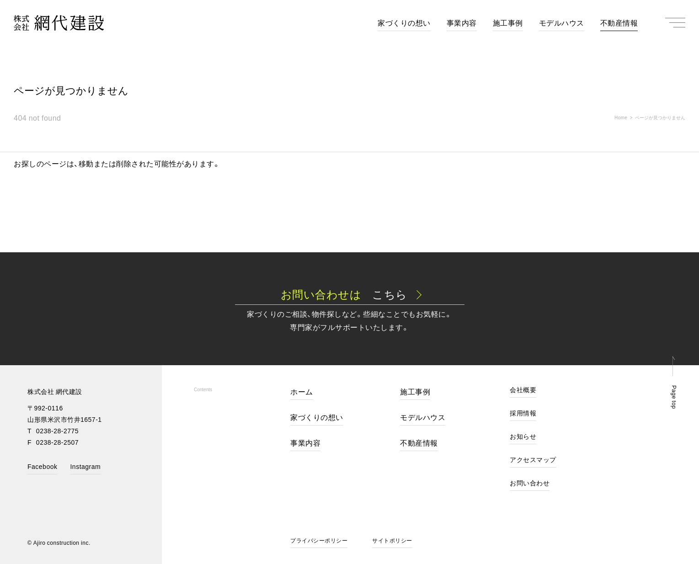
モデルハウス (422, 417)
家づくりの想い (316, 417)
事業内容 (305, 443)
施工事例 (415, 392)
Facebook (42, 467)
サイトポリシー (392, 540)
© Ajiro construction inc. (59, 542)
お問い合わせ (530, 483)
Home (621, 117)
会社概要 (523, 390)
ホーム (301, 392)
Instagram (85, 467)
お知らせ (523, 437)
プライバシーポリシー (318, 540)
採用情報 (523, 413)
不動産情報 (419, 443)
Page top (674, 397)
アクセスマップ (533, 460)
